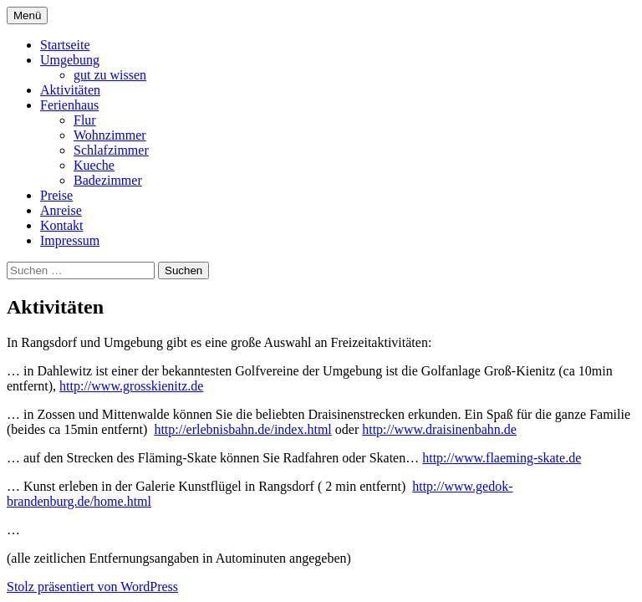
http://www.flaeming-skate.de (501, 458)
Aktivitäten (70, 90)
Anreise (61, 210)
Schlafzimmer (111, 150)
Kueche (94, 165)
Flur (85, 120)
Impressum (69, 240)
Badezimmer (108, 180)
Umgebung (69, 60)
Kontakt (62, 225)
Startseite (65, 45)
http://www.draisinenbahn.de (439, 429)
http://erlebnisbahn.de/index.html (242, 429)
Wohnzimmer (110, 135)
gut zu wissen (110, 75)
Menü (27, 15)
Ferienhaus (69, 105)
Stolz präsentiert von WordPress (92, 586)
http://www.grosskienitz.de (131, 386)
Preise (56, 195)
